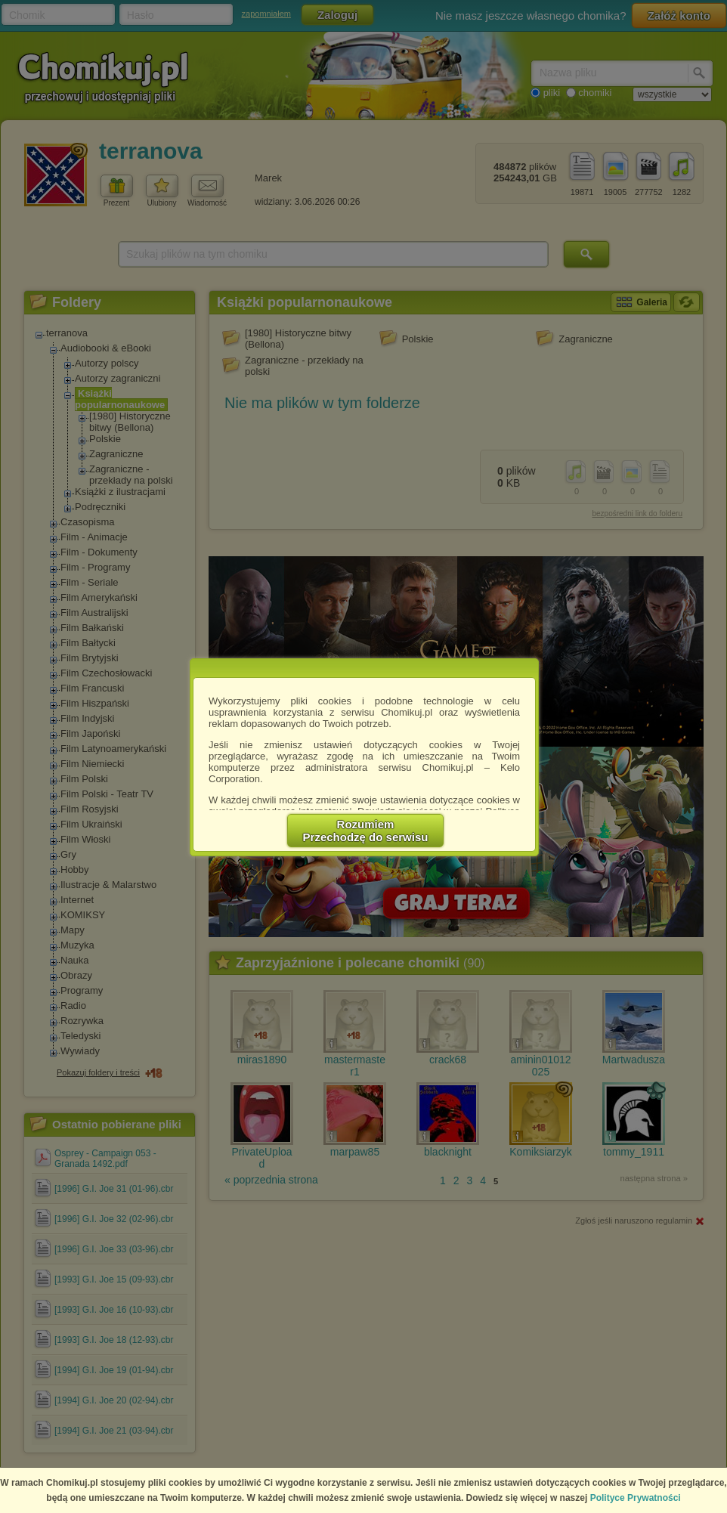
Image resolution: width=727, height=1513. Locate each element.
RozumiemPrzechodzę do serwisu (365, 830)
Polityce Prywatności (635, 1498)
